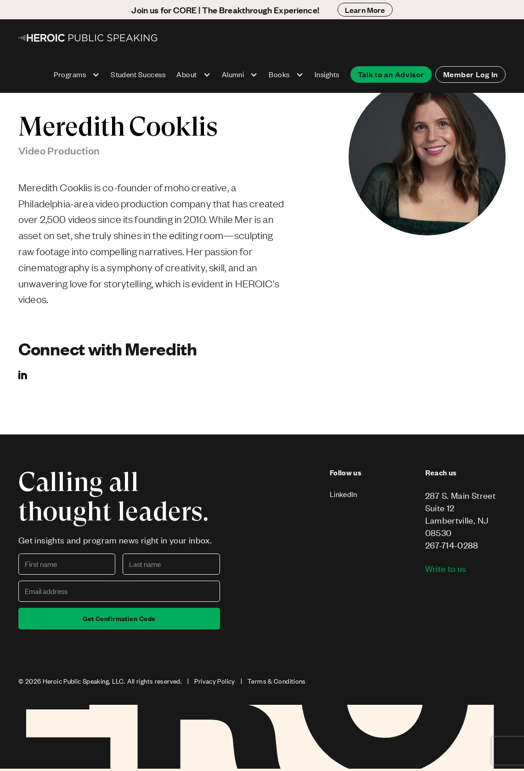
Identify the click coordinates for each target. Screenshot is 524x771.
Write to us (446, 568)
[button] (77, 74)
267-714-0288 (452, 545)
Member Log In (470, 74)
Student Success (138, 74)
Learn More (365, 10)
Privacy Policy (214, 681)
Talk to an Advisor (391, 74)
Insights (327, 74)
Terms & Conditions (277, 681)
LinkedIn (343, 494)
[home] (88, 37)
